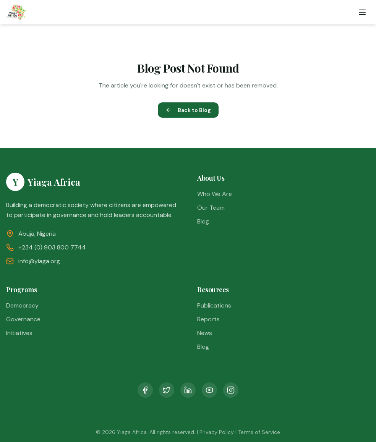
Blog (203, 221)
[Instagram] (230, 390)
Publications (214, 305)
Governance (23, 319)
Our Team (211, 208)
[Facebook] (145, 390)
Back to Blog (188, 110)
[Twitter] (166, 390)
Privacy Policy (216, 432)
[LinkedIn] (188, 390)
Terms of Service (259, 432)
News (204, 333)
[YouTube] (209, 390)
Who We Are (214, 194)
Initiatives (19, 333)
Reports (208, 319)
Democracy (22, 305)
